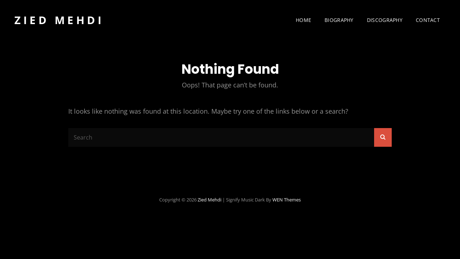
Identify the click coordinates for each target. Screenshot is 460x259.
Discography (384, 20)
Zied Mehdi (59, 20)
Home (303, 20)
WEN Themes (286, 199)
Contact (428, 20)
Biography (339, 20)
